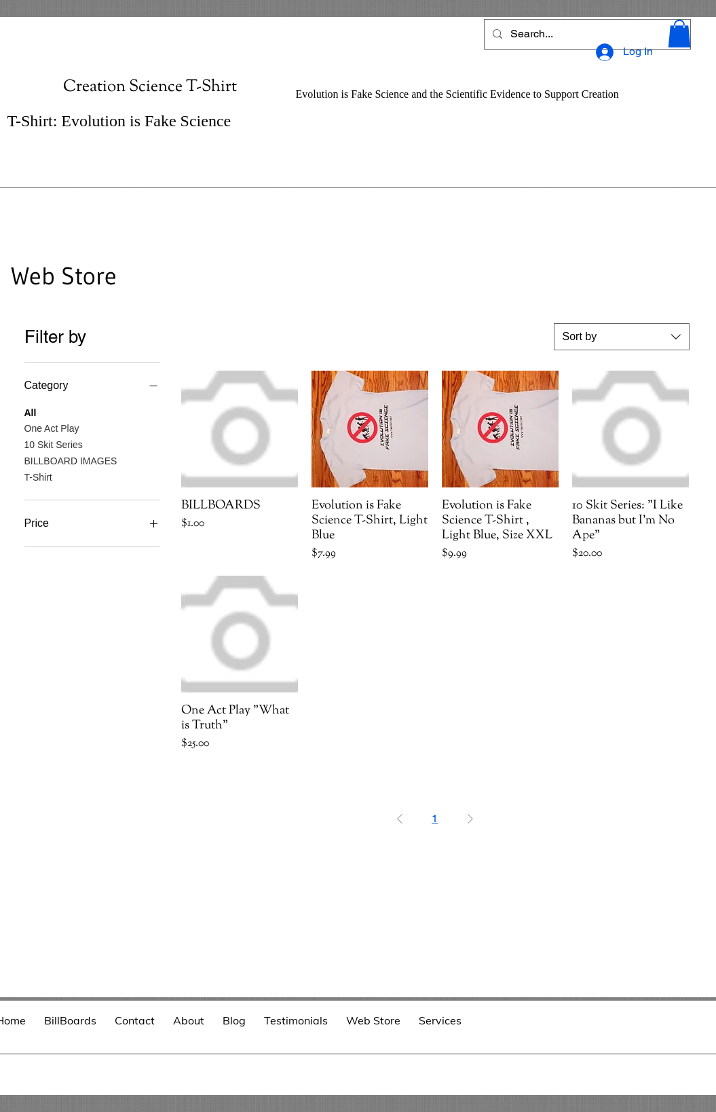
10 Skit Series (53, 443)
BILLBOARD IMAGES (70, 459)
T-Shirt (38, 476)
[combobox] (622, 336)
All (30, 411)
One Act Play (51, 427)
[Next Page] (470, 818)
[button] (679, 34)
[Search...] (586, 34)
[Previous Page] (400, 818)
